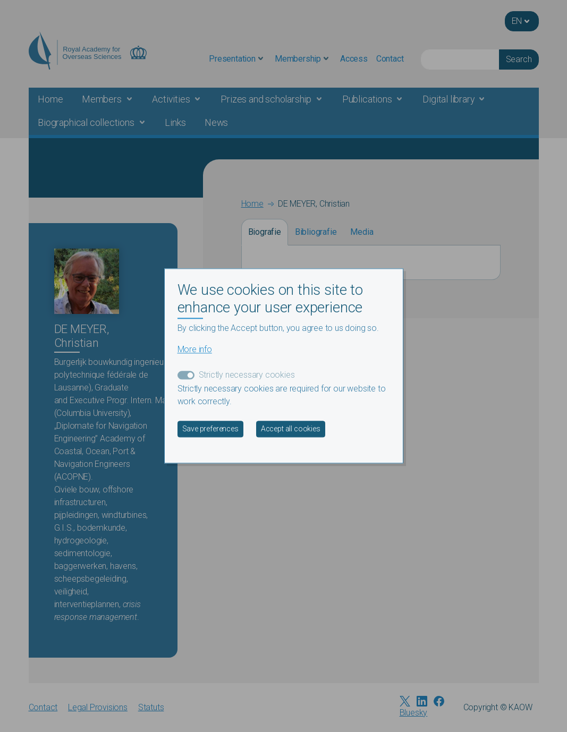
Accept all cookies (290, 429)
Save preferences (210, 429)
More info (194, 350)
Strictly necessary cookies (247, 375)
